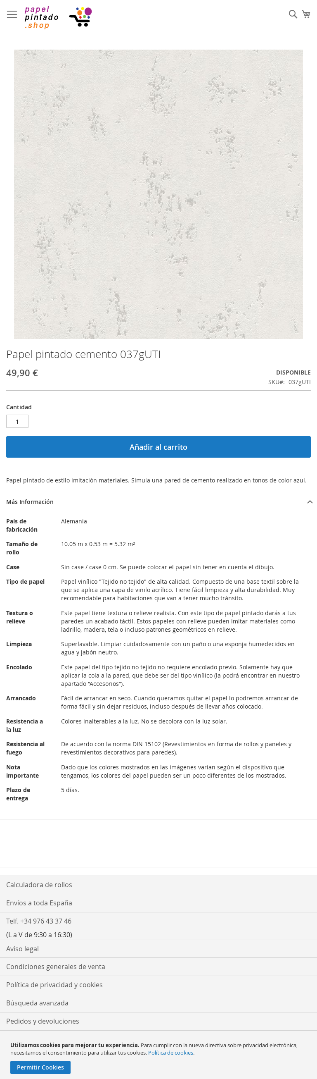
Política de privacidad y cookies (54, 984)
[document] (159, 1057)
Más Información (30, 502)
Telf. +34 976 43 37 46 (38, 921)
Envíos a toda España (39, 902)
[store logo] (58, 17)
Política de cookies (170, 1052)
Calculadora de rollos (39, 884)
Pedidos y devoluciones (42, 1021)
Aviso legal (22, 948)
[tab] (158, 502)
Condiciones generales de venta (55, 966)
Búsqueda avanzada (37, 1002)
